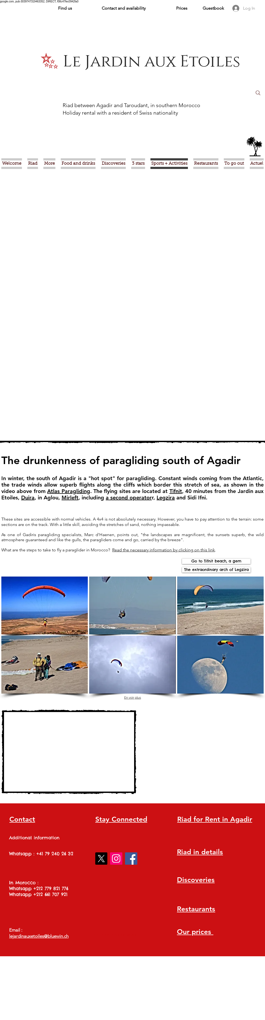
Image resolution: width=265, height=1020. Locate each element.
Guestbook (213, 8)
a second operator (129, 497)
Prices (181, 8)
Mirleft (70, 497)
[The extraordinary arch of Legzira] (216, 570)
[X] (101, 858)
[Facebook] (131, 858)
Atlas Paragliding (68, 491)
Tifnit (175, 491)
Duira (28, 497)
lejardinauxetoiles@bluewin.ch (39, 936)
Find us (65, 8)
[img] (44, 605)
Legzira (166, 497)
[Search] (258, 93)
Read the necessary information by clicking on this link (163, 549)
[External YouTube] (69, 752)
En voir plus (132, 697)
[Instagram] (116, 858)
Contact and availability (124, 8)
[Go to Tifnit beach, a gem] (216, 561)
